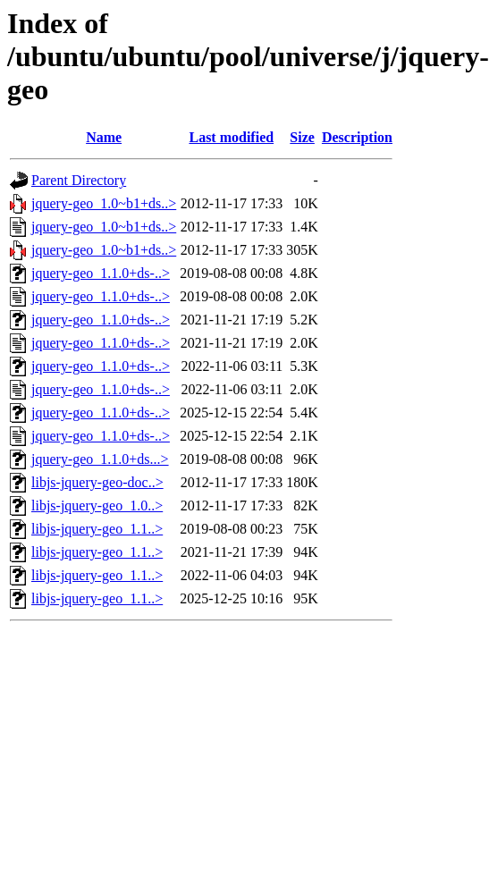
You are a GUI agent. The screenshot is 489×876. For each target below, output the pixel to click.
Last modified (231, 137)
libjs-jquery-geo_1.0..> (97, 505)
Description (357, 137)
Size (302, 137)
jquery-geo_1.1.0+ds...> (100, 459)
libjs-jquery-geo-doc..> (97, 482)
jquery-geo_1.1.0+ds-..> (100, 273)
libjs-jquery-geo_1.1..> (97, 528)
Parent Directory (78, 180)
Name (104, 137)
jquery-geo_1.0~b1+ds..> (103, 203)
